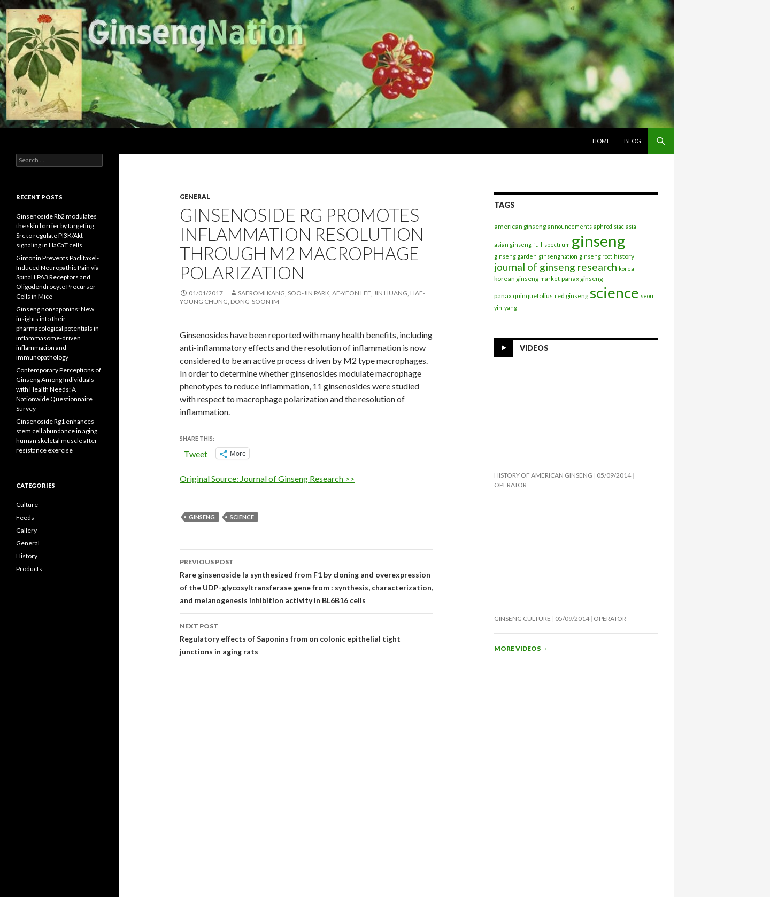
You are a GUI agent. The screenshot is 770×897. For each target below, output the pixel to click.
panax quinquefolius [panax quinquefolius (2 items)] (523, 296)
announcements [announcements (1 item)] (570, 226)
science (242, 516)
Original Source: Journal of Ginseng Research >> (267, 478)
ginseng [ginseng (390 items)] (599, 240)
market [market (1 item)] (550, 278)
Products (29, 569)
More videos (521, 648)
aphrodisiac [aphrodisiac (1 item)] (609, 226)
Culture (27, 505)
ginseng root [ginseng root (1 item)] (595, 256)
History (26, 556)
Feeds (25, 517)
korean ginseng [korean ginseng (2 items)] (516, 279)
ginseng (202, 516)
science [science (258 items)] (614, 292)
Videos (534, 348)
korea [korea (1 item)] (626, 268)
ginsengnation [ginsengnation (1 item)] (558, 256)
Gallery (26, 530)
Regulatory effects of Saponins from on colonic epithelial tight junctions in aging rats (306, 638)
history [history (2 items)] (624, 256)
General (195, 196)
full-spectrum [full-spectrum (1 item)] (551, 244)
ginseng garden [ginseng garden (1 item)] (515, 256)
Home (601, 140)
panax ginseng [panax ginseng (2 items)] (582, 279)
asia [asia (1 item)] (631, 226)
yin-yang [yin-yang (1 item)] (505, 307)
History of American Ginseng (543, 475)
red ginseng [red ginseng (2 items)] (571, 296)
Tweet (195, 453)
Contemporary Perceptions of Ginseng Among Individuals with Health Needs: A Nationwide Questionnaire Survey (58, 389)
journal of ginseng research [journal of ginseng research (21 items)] (555, 267)
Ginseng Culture (522, 618)
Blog (632, 140)
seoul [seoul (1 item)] (648, 295)
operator (510, 485)
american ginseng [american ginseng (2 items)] (520, 226)
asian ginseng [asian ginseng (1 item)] (513, 244)
